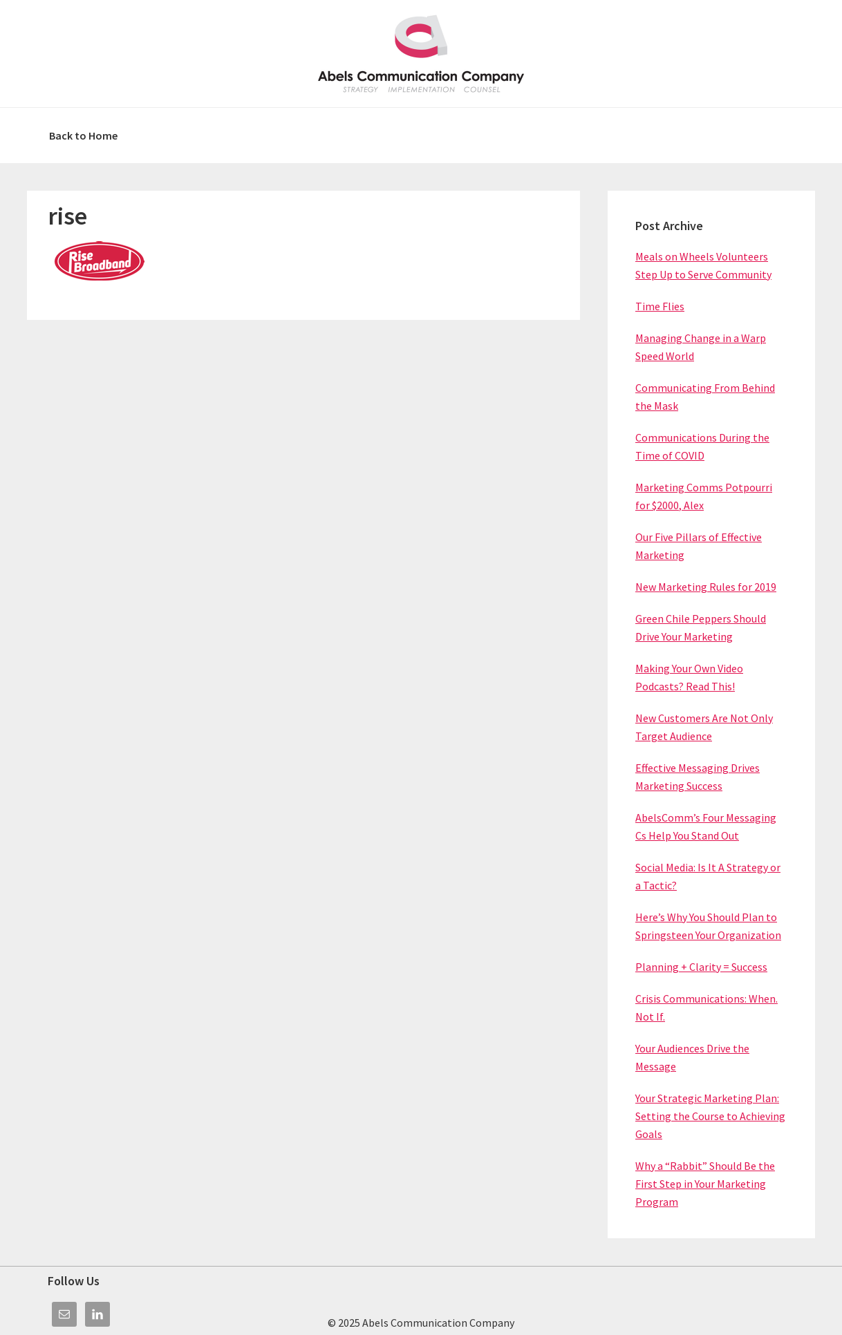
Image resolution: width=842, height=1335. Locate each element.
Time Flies (659, 306)
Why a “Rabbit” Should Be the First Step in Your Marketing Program (705, 1184)
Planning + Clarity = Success (701, 967)
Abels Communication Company (421, 53)
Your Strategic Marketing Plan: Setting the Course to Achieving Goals (710, 1116)
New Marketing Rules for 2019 (705, 587)
